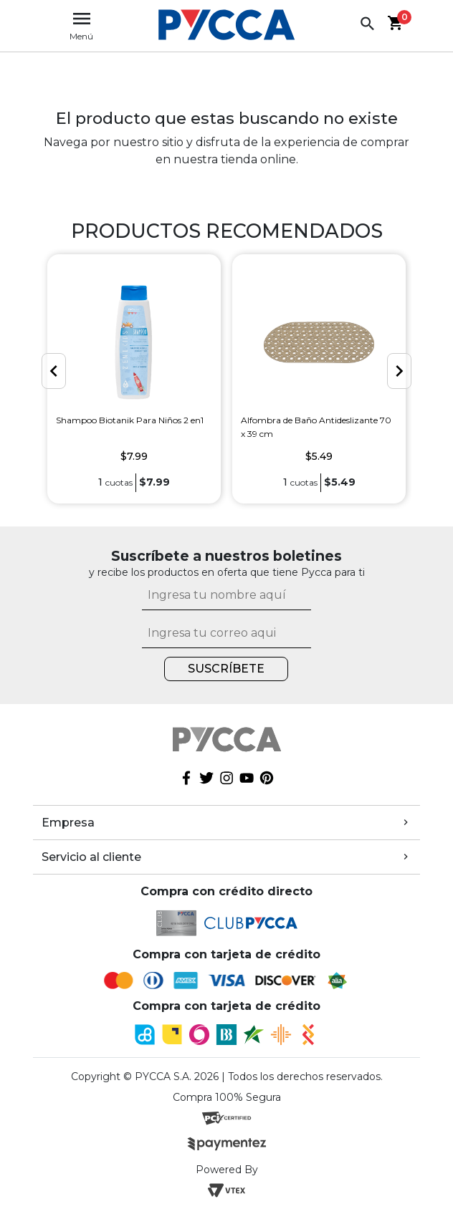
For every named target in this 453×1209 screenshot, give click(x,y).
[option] (134, 379)
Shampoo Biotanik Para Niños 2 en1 (130, 420)
